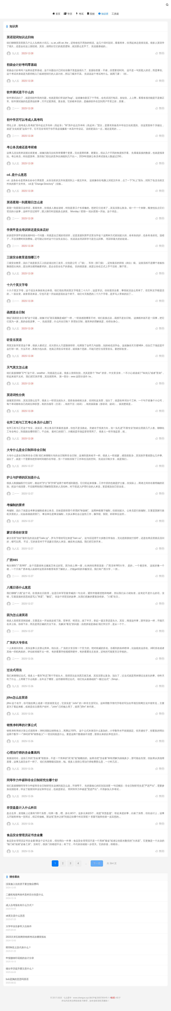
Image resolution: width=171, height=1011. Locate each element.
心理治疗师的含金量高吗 (23, 753)
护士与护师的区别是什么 (23, 478)
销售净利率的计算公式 (22, 726)
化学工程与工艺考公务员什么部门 (29, 423)
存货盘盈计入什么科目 (22, 808)
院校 (91, 13)
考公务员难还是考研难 (22, 148)
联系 (113, 998)
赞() (160, 54)
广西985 (12, 561)
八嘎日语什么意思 (19, 588)
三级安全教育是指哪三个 (23, 258)
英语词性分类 (16, 395)
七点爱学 (85, 6)
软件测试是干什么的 (20, 93)
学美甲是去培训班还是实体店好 (28, 230)
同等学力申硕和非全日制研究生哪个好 (32, 781)
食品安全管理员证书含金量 (25, 836)
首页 (56, 13)
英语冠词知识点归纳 (20, 38)
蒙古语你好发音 (17, 533)
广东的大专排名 (17, 643)
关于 (119, 998)
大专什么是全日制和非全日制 (26, 450)
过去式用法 (14, 671)
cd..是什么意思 (17, 175)
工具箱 (115, 14)
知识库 (103, 13)
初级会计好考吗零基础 (22, 65)
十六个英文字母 (17, 285)
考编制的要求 (16, 506)
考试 (79, 13)
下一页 (96, 864)
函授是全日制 (16, 313)
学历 (68, 13)
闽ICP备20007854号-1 (99, 998)
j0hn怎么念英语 (17, 698)
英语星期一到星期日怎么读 (25, 203)
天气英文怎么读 (17, 368)
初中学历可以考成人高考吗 (25, 120)
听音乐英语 (14, 340)
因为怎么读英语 (17, 616)
